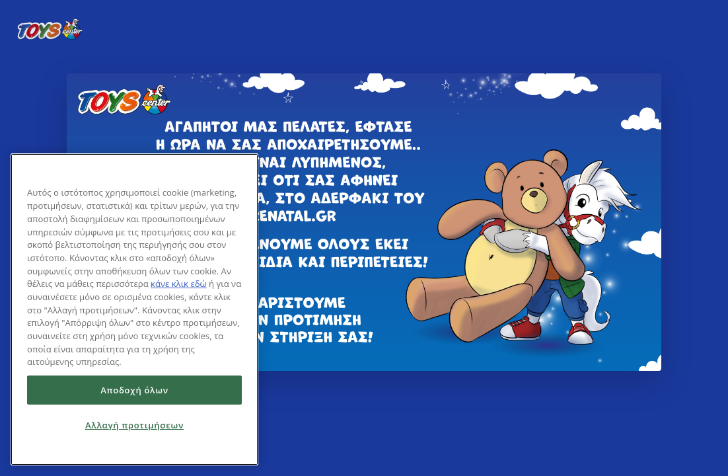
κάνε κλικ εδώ (179, 284)
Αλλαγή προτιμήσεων (134, 425)
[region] (134, 309)
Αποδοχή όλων (134, 390)
